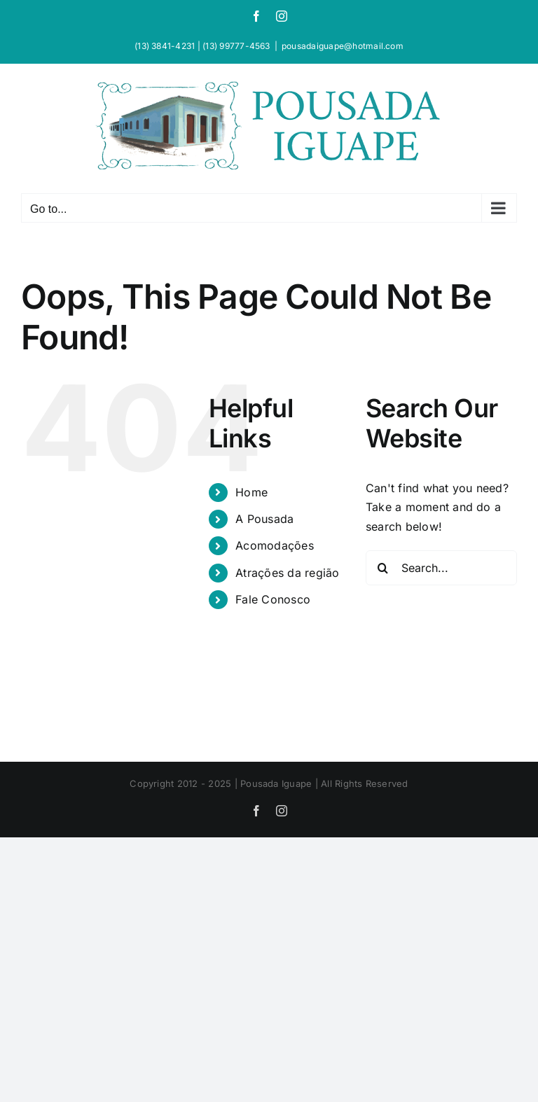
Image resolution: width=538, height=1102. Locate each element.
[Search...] (441, 567)
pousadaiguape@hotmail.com (343, 46)
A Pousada (264, 519)
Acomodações (274, 545)
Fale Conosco (272, 599)
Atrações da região (287, 573)
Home (251, 492)
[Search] (383, 567)
